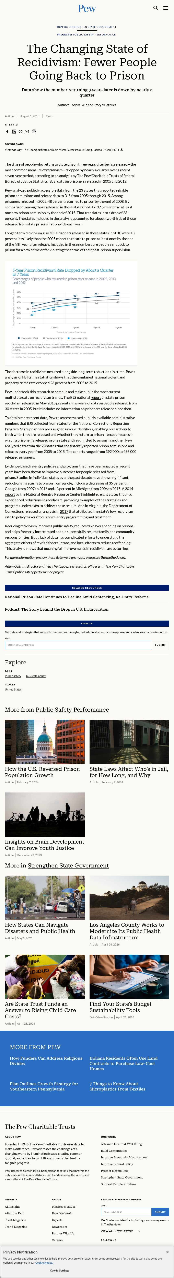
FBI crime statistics (37, 377)
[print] (33, 131)
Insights (11, 1199)
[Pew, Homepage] (87, 8)
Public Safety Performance (72, 709)
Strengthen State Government (68, 865)
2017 (64, 511)
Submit (160, 644)
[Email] (78, 644)
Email (7, 638)
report (96, 397)
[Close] (167, 1252)
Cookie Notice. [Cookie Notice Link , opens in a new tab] (44, 1262)
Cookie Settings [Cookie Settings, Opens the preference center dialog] (59, 1270)
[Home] (40, 1126)
